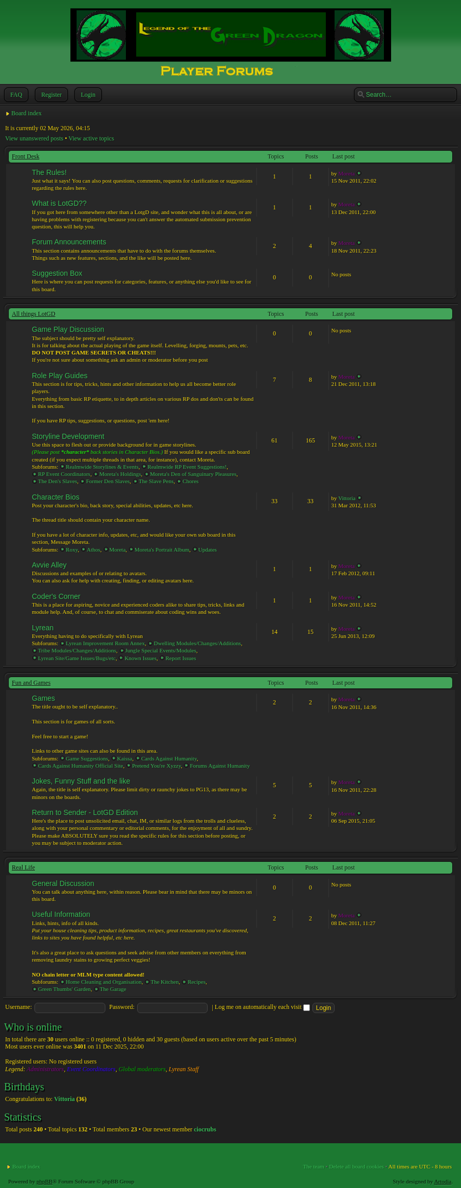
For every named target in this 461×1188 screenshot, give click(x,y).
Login (87, 94)
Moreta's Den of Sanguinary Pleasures (193, 474)
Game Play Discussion (68, 329)
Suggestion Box (57, 273)
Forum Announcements (69, 242)
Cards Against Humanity (169, 758)
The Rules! (49, 172)
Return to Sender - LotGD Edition (85, 812)
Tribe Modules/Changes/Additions (77, 650)
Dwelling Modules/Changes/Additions (197, 643)
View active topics (91, 138)
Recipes (197, 982)
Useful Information (61, 914)
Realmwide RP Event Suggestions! (187, 467)
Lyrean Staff (183, 1069)
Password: (122, 1006)
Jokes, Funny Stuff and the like (81, 781)
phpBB (44, 1181)
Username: (18, 1006)
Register (50, 94)
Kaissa (124, 758)
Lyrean (42, 628)
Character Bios (56, 497)
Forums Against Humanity (220, 766)
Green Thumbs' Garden (64, 989)
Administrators (45, 1069)
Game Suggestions (87, 758)
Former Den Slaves (108, 481)
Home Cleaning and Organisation (103, 982)
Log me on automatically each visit (262, 1006)
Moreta (346, 173)
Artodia (443, 1181)
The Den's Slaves (57, 481)
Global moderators (142, 1069)
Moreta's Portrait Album (162, 549)
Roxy (72, 549)
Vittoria (347, 498)
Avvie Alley (49, 565)
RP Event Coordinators (64, 474)
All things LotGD (34, 313)
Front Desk (26, 156)
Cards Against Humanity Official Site (80, 766)
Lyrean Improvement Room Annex (105, 643)
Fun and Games (31, 682)
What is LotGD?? (59, 203)
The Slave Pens (156, 481)
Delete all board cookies (356, 1166)
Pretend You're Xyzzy (156, 766)
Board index (26, 113)
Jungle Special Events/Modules (160, 650)
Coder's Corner (56, 596)
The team (313, 1166)
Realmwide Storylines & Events (102, 467)
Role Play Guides (59, 375)
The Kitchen (165, 982)
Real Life (23, 867)
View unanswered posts (34, 138)
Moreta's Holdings (120, 474)
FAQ (15, 94)
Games (43, 698)
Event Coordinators (91, 1069)
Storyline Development (68, 436)
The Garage (113, 989)
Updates (207, 549)
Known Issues (140, 658)
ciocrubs (205, 1129)
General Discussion (63, 883)
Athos (93, 549)
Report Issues (180, 658)
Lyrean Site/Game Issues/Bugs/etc (77, 658)
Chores (190, 481)
